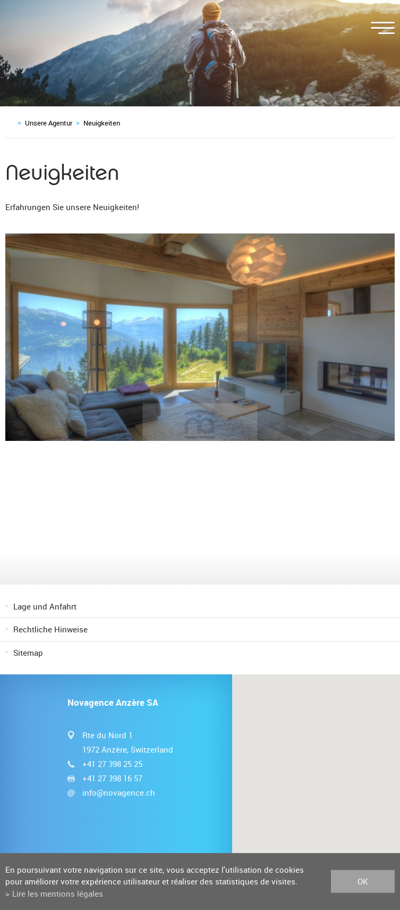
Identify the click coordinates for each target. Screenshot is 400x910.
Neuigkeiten (101, 123)
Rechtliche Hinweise (50, 629)
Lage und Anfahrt (44, 606)
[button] (316, 775)
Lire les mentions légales (57, 893)
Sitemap (28, 652)
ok (363, 881)
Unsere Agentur (48, 123)
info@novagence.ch (118, 792)
